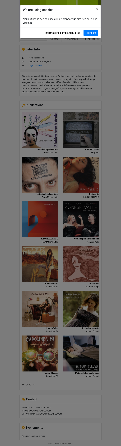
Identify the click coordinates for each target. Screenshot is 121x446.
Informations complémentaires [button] (62, 32)
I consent (91, 32)
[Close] (97, 9)
